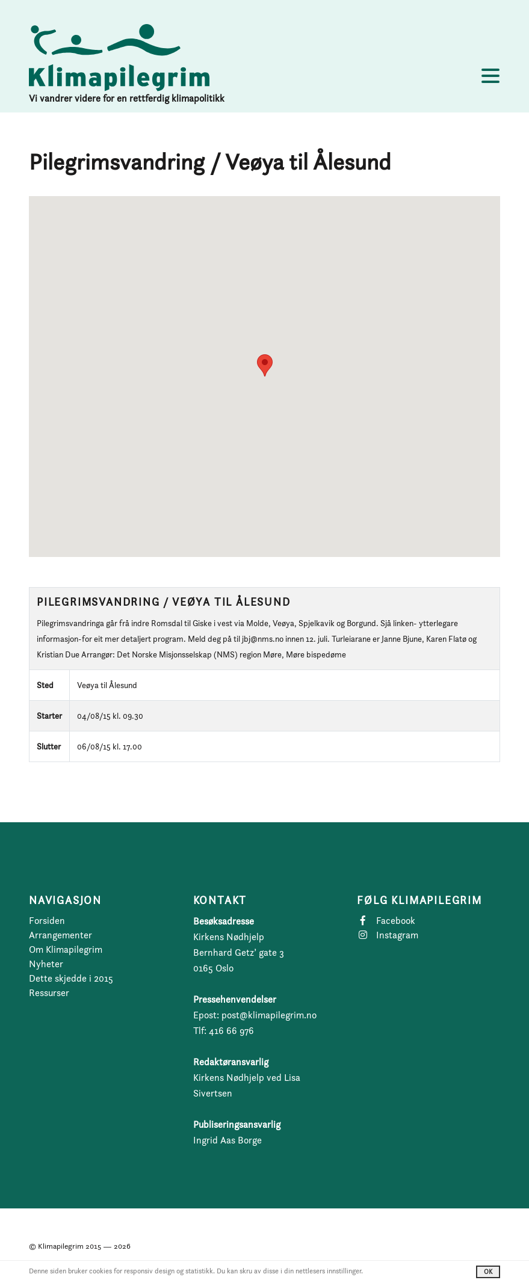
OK (488, 1271)
